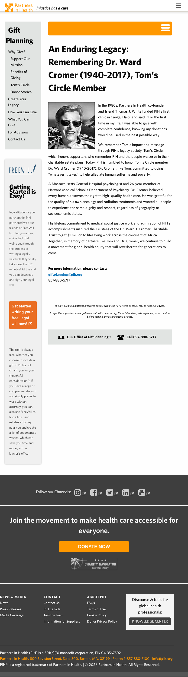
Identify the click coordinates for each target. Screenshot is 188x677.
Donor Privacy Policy (102, 621)
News (4, 603)
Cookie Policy (97, 615)
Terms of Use (96, 609)
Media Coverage (11, 615)
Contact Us (16, 139)
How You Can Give (22, 112)
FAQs (91, 603)
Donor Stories (21, 92)
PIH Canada (52, 609)
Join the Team (53, 615)
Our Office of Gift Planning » (84, 337)
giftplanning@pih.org (65, 274)
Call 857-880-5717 (136, 337)
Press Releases (10, 609)
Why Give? (16, 52)
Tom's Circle (20, 85)
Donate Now (94, 546)
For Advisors (18, 132)
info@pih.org (162, 658)
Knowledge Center (150, 621)
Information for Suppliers (62, 621)
